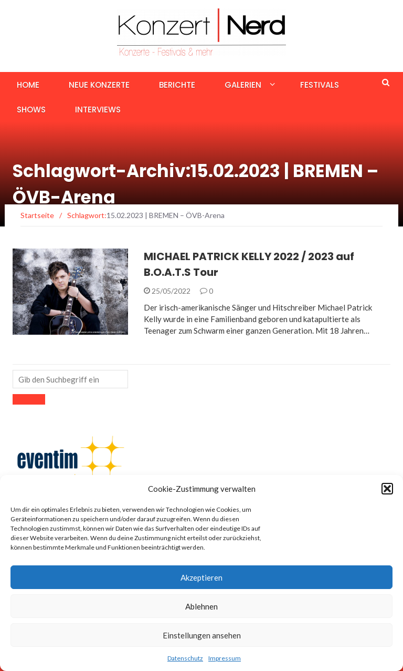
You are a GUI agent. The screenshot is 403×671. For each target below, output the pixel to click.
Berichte (177, 84)
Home (28, 84)
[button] (387, 488)
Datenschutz (185, 658)
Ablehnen (201, 606)
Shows (31, 109)
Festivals (319, 84)
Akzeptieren (201, 577)
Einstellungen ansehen (202, 635)
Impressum (224, 658)
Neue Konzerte (99, 84)
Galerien (243, 84)
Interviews (98, 109)
